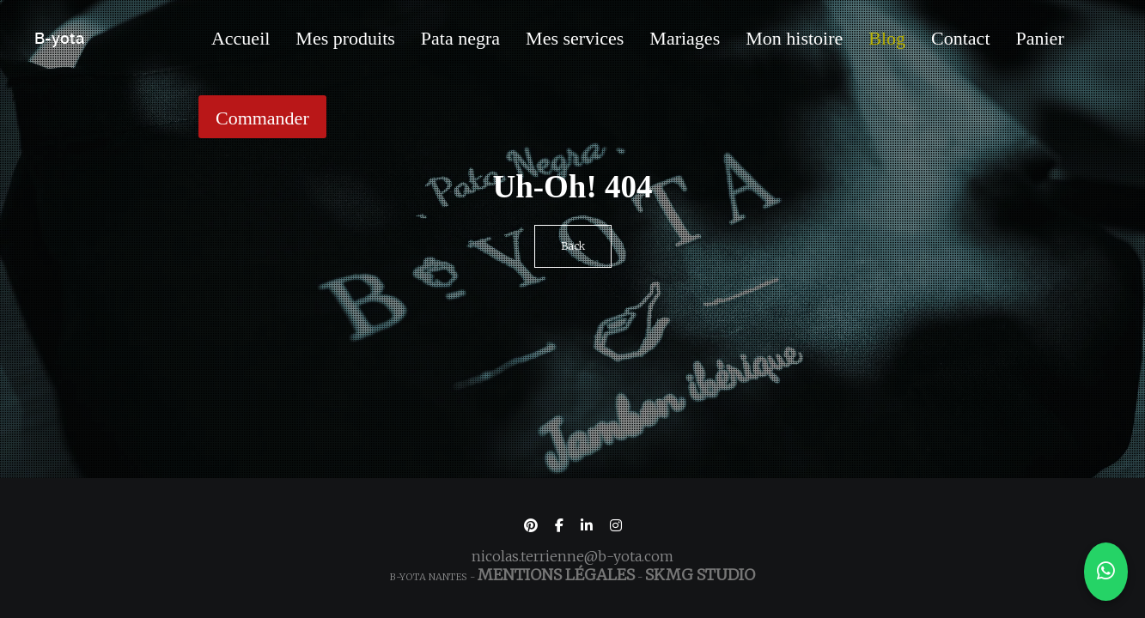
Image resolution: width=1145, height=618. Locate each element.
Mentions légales (556, 575)
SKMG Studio (700, 575)
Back (573, 245)
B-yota (59, 38)
